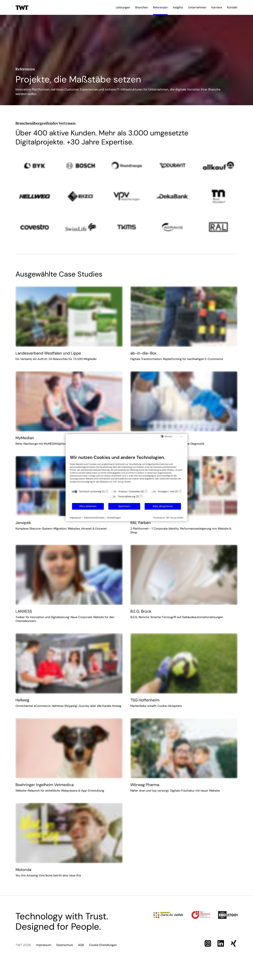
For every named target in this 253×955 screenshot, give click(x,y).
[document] (126, 471)
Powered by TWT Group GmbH (168, 517)
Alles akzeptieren (163, 506)
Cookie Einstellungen (103, 945)
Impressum (43, 945)
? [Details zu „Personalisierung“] (141, 496)
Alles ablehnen (87, 506)
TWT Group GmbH (122, 481)
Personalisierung (126, 496)
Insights (178, 7)
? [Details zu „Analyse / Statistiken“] (146, 491)
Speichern (124, 506)
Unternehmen (197, 7)
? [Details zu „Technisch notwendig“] (106, 491)
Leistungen (123, 7)
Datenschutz (64, 945)
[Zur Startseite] (21, 7)
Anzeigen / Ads (166, 491)
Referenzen (160, 7)
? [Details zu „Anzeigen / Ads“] (180, 491)
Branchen (141, 7)
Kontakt (232, 7)
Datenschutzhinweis (94, 517)
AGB (81, 945)
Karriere (216, 7)
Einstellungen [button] (114, 517)
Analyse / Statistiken (129, 491)
